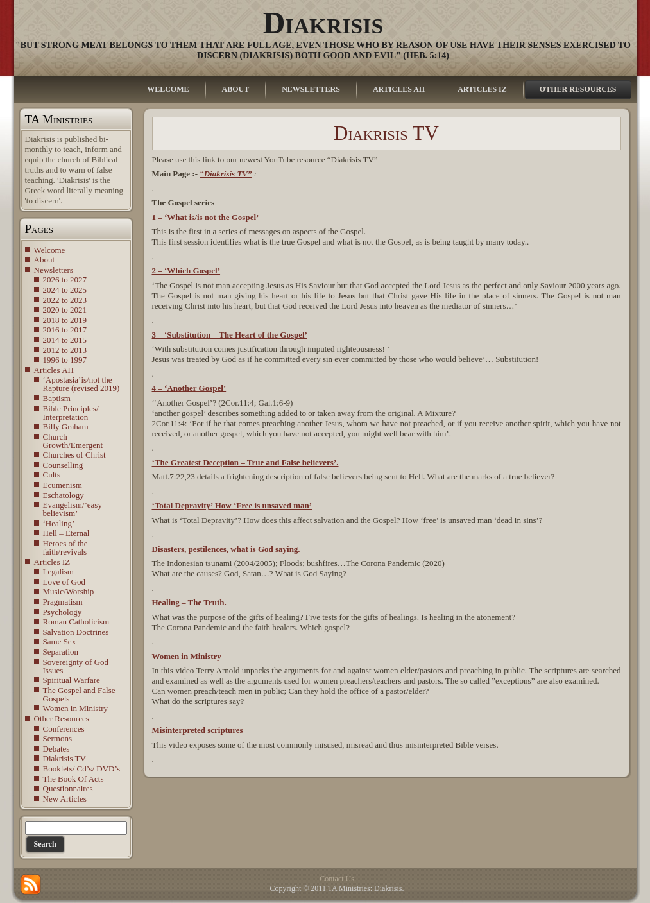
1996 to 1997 (65, 360)
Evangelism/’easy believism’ (72, 509)
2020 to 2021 (65, 309)
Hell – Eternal (66, 533)
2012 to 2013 (65, 350)
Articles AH (54, 370)
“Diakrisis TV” (226, 173)
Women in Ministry (75, 708)
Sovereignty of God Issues (76, 666)
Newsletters (53, 270)
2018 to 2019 (65, 320)
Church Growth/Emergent (73, 441)
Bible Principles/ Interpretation (71, 413)
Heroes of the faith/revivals (65, 547)
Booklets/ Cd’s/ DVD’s (82, 768)
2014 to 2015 (65, 340)
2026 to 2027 (65, 279)
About (44, 259)
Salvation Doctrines (76, 632)
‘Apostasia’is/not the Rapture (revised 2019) (81, 384)
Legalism (58, 571)
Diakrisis (323, 23)
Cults (51, 474)
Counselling (63, 465)
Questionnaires (68, 788)
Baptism (57, 398)
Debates (56, 748)
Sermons (58, 738)
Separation (61, 652)
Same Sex (59, 641)
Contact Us (337, 878)
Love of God (64, 582)
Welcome (49, 250)
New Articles (65, 799)
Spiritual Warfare (71, 680)
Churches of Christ (74, 455)
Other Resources (61, 718)
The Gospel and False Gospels (79, 694)
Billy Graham (66, 426)
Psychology (62, 612)
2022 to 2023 (65, 300)
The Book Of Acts (73, 779)
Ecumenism (62, 485)
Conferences (64, 729)
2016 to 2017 (65, 329)
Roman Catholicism (76, 621)
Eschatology (63, 495)
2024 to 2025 (65, 290)
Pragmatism (63, 601)
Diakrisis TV (64, 758)
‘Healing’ (59, 523)
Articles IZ (52, 562)
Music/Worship (68, 591)
